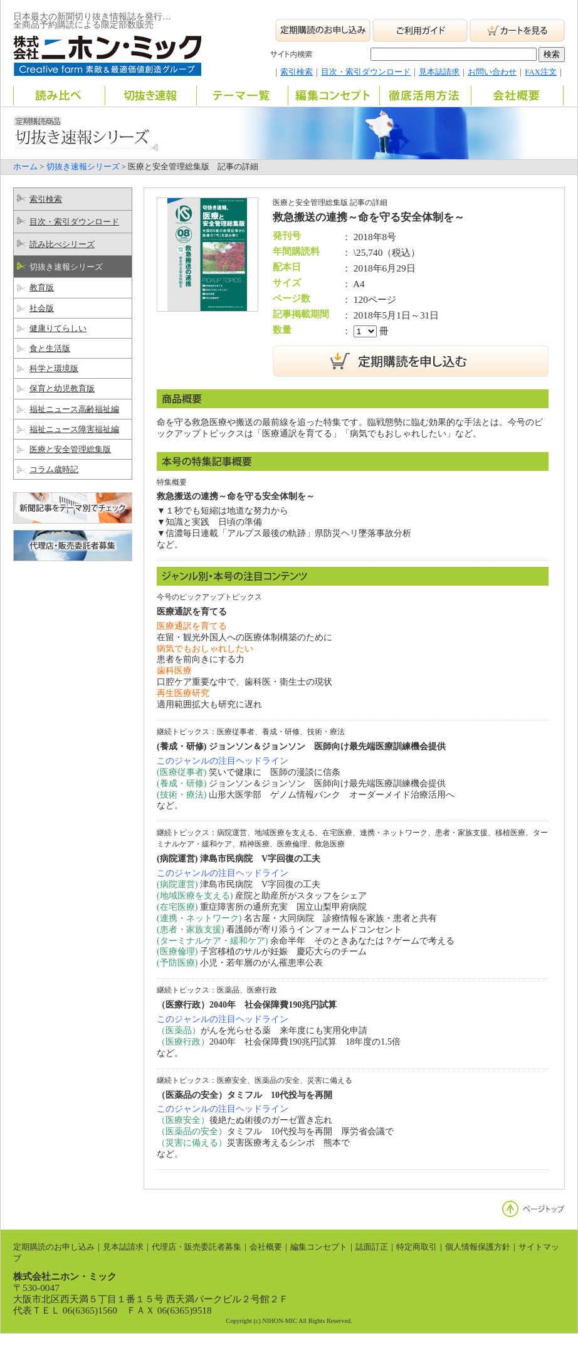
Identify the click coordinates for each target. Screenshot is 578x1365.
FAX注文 (541, 72)
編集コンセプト (318, 1247)
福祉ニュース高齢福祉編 (74, 409)
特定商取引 (416, 1247)
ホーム (25, 166)
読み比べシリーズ (62, 244)
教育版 (41, 287)
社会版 (41, 308)
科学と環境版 (53, 368)
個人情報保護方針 (477, 1247)
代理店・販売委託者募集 (196, 1247)
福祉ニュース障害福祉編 (74, 429)
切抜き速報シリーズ (83, 166)
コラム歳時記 (53, 469)
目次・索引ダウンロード (366, 72)
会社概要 (266, 1247)
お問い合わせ (492, 72)
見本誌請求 (439, 72)
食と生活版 (49, 348)
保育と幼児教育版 (62, 388)
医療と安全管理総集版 (70, 449)
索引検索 (296, 72)
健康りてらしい (58, 328)
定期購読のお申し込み (54, 1247)
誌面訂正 (371, 1247)
